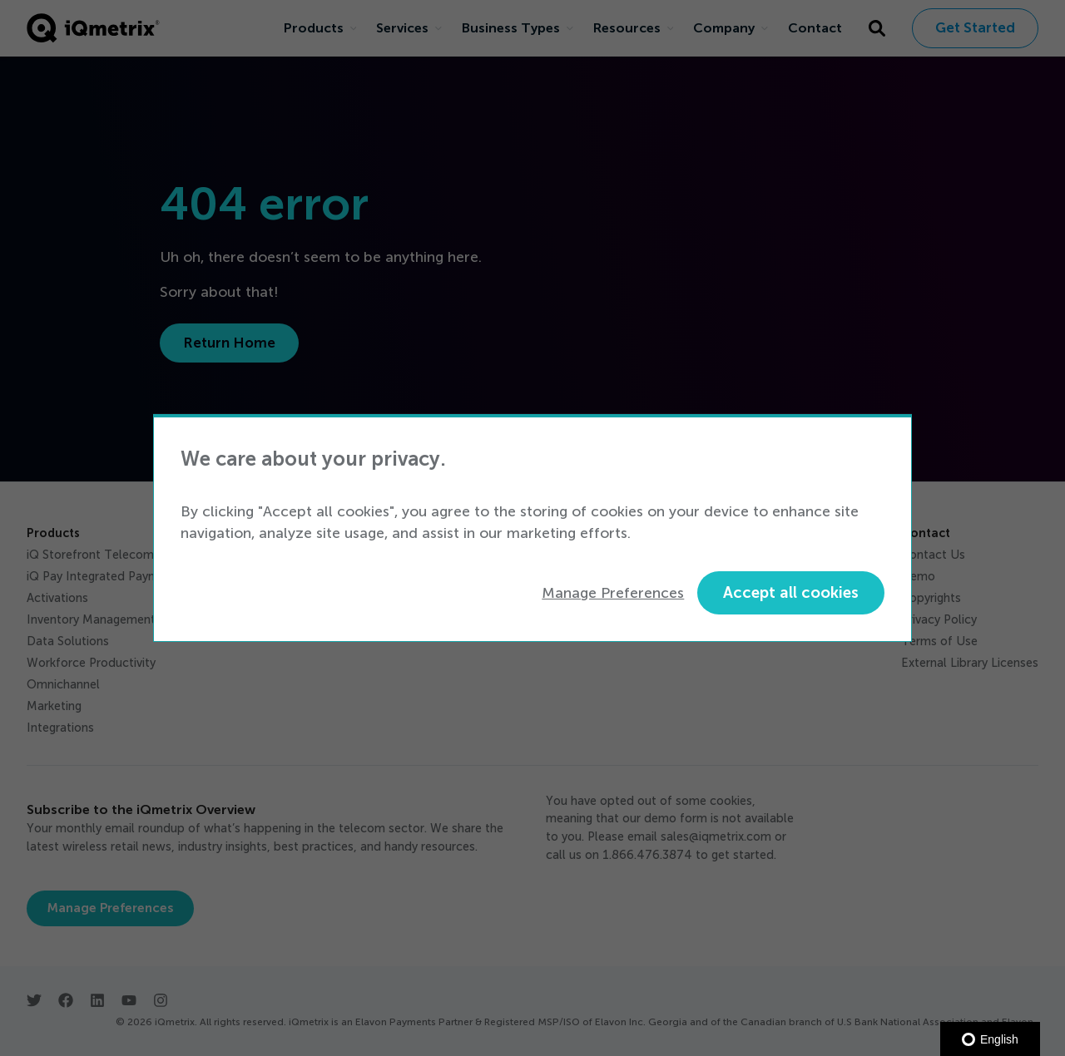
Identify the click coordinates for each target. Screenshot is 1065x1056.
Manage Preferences (613, 593)
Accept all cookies (791, 592)
